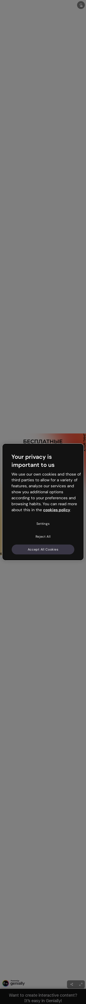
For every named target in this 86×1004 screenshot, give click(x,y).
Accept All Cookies (43, 549)
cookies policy (56, 509)
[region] (43, 502)
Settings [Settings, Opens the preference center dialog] (43, 524)
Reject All (43, 536)
